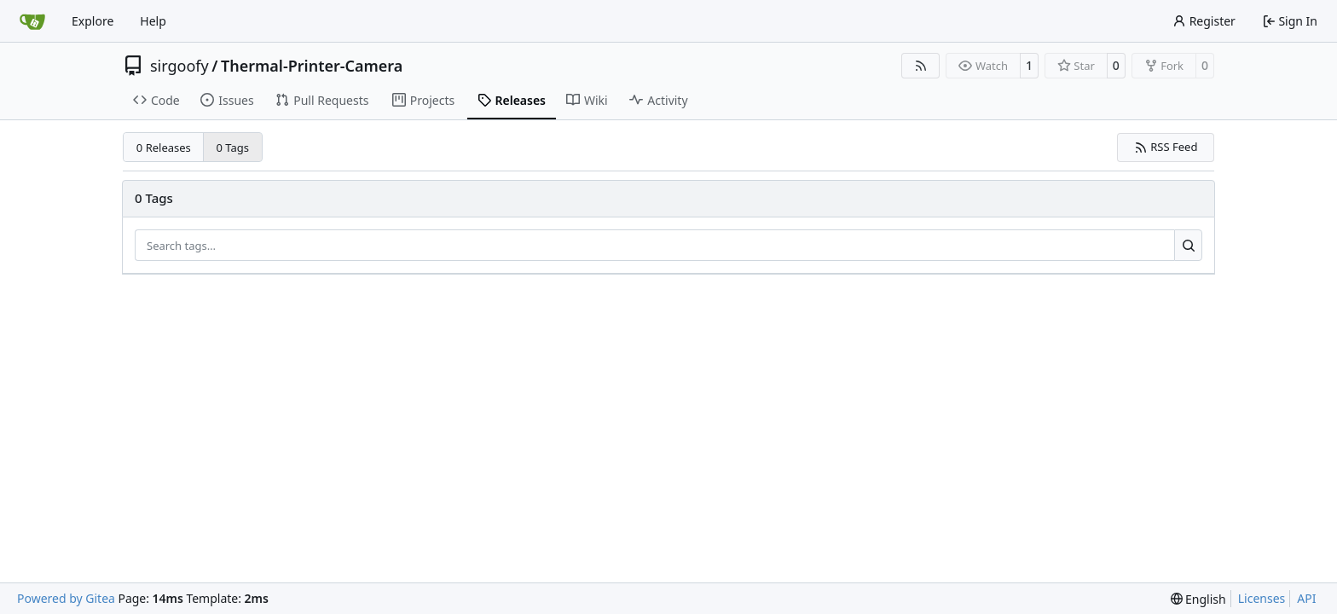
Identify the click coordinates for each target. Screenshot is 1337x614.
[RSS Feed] (921, 65)
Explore (92, 21)
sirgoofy (179, 65)
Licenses (1262, 598)
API (1306, 598)
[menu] (1198, 599)
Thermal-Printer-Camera (311, 65)
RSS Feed (1166, 146)
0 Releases (163, 147)
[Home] (32, 21)
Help (153, 21)
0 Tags (233, 147)
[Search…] (1188, 245)
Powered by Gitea (66, 598)
